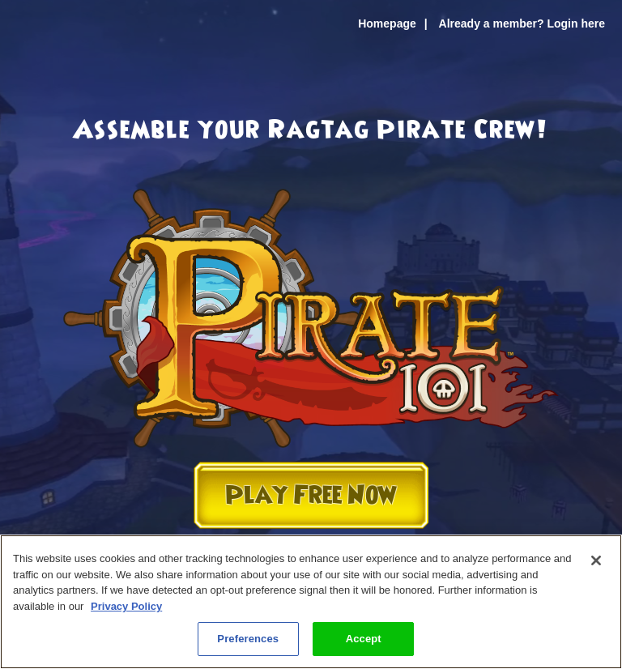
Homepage (387, 23)
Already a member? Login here (522, 23)
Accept (363, 639)
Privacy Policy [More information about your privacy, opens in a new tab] (126, 606)
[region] (311, 602)
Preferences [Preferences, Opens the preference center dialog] (248, 639)
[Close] (596, 560)
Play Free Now (311, 495)
